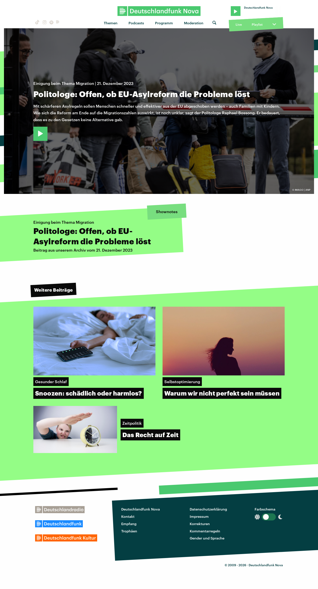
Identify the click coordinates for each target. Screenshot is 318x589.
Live (239, 24)
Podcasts (136, 23)
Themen (110, 23)
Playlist (257, 24)
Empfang (128, 524)
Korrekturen (200, 524)
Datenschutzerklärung (208, 509)
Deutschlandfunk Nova (140, 509)
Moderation (193, 23)
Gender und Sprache (207, 538)
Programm (164, 23)
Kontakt (127, 516)
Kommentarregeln (205, 531)
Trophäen (129, 531)
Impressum (199, 516)
